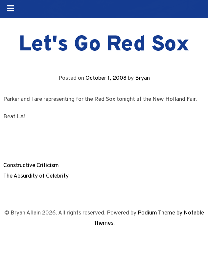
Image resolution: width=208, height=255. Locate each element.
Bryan (142, 78)
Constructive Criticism (31, 165)
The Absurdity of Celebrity (36, 176)
